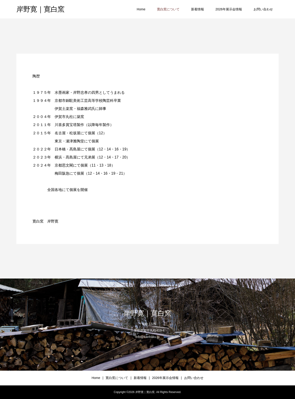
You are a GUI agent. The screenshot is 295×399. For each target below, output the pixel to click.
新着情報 (197, 9)
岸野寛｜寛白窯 (40, 9)
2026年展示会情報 (228, 9)
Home (141, 9)
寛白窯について (168, 9)
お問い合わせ (263, 9)
